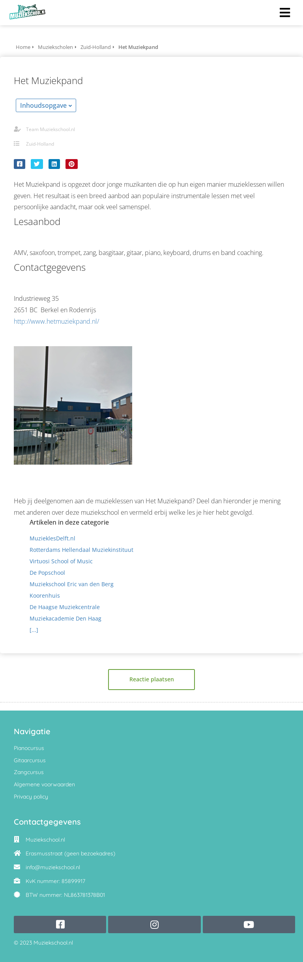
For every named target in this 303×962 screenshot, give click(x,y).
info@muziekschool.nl (53, 867)
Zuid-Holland (40, 144)
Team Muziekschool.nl (50, 129)
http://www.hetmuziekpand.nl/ (56, 321)
